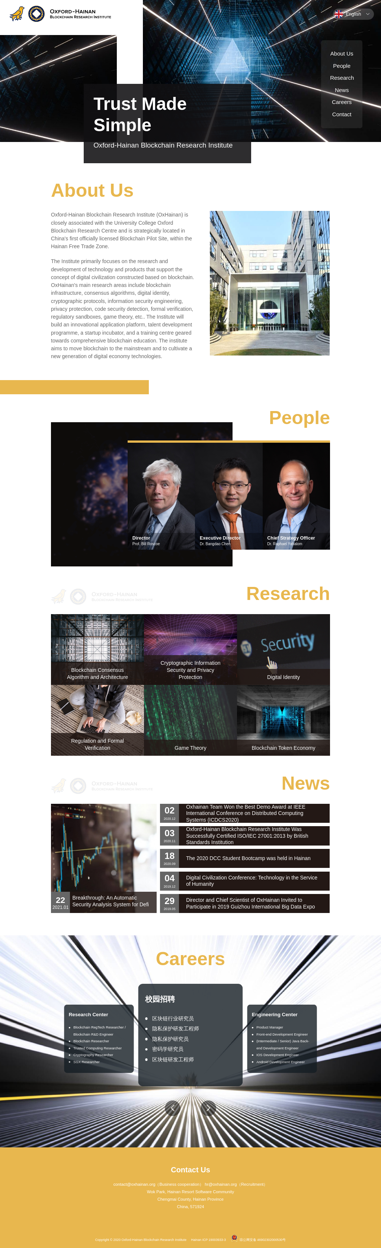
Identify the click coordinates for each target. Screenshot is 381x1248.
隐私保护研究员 (170, 1039)
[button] (173, 1108)
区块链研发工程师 (173, 1059)
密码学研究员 (167, 1049)
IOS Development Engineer (278, 1055)
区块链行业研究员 (173, 1018)
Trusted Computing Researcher (97, 1048)
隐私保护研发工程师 (175, 1028)
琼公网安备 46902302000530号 (258, 1238)
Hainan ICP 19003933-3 (208, 1240)
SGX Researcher (86, 1062)
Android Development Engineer (281, 1062)
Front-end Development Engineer (282, 1035)
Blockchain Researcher (91, 1041)
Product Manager (270, 1028)
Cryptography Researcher (93, 1055)
